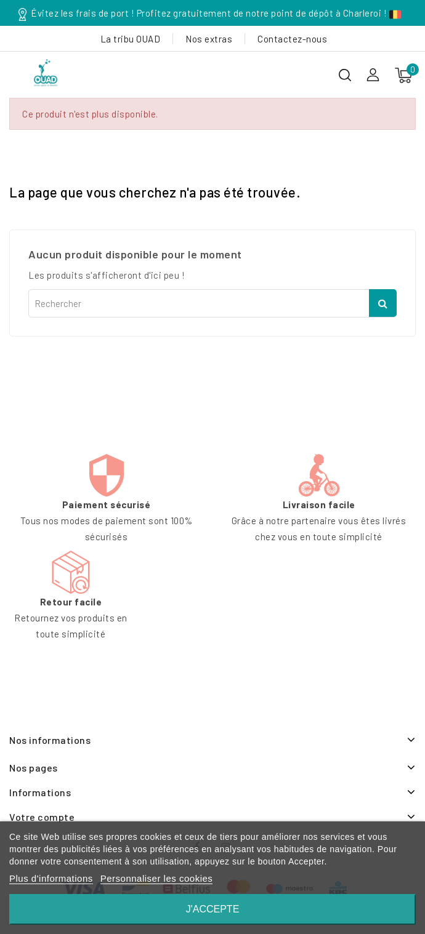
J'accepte (213, 909)
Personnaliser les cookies (156, 878)
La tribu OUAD (130, 38)
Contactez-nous (292, 38)
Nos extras (208, 38)
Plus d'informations (51, 878)
